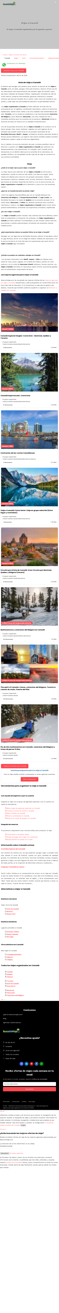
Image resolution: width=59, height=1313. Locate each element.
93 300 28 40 (10, 1042)
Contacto (8, 1046)
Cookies (24, 1101)
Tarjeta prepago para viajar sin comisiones (21, 837)
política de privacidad (14, 1162)
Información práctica (37, 58)
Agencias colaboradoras (12, 1022)
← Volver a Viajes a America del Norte (14, 55)
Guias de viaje (10, 1058)
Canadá (7, 58)
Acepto (23, 1125)
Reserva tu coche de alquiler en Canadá (20, 818)
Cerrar (3, 1129)
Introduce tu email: (6, 1146)
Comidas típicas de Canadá (13, 849)
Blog (4, 1018)
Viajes (16, 58)
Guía (23, 58)
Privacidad (6, 1101)
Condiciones (16, 1101)
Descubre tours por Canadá (13, 70)
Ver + (3, 1000)
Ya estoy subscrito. (17, 1153)
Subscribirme (5, 1153)
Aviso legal (31, 1101)
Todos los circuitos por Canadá (14, 766)
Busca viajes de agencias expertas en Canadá (22, 808)
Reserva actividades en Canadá (17, 816)
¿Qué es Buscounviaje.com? (13, 1014)
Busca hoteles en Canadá (15, 813)
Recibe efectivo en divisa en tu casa (18, 839)
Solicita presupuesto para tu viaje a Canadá (29, 770)
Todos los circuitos (12, 1054)
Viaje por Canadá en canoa (12, 867)
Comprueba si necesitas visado (17, 834)
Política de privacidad (39, 1079)
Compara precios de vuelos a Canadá (19, 811)
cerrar (2, 1111)
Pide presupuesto (29, 779)
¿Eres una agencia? (12, 1050)
